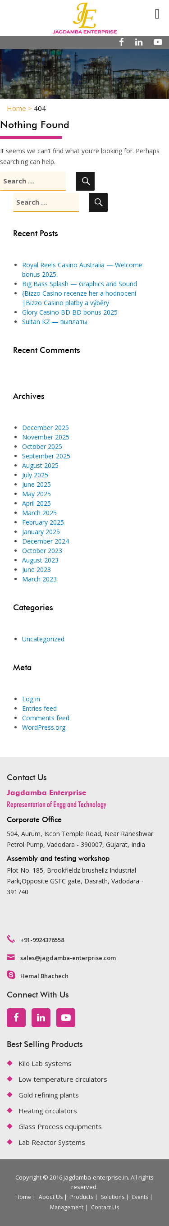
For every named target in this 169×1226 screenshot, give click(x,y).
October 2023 (42, 550)
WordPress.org (43, 727)
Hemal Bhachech (44, 976)
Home (23, 1197)
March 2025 (39, 512)
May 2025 (36, 493)
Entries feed (39, 708)
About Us (51, 1197)
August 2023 (40, 560)
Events (140, 1197)
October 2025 (42, 446)
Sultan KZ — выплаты (54, 321)
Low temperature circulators (62, 1079)
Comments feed (45, 718)
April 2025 (36, 503)
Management (66, 1207)
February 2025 (43, 522)
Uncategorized (43, 639)
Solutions (112, 1197)
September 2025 (46, 456)
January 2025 (41, 531)
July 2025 (35, 475)
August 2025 (40, 465)
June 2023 (36, 569)
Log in (31, 699)
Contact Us (105, 1207)
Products (81, 1197)
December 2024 (45, 541)
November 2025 (45, 437)
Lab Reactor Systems (51, 1142)
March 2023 (39, 579)
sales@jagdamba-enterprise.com (68, 958)
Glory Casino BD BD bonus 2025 (70, 312)
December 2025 (45, 427)
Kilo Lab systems (45, 1063)
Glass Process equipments (60, 1126)
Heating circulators (47, 1110)
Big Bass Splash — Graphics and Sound (79, 283)
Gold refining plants (48, 1094)
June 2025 (36, 484)
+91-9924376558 (42, 940)
